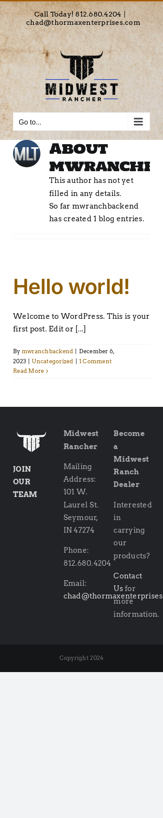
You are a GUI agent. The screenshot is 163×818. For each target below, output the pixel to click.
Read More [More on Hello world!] (28, 371)
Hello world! (71, 286)
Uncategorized (52, 361)
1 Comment (95, 361)
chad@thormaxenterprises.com (83, 22)
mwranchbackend (47, 351)
